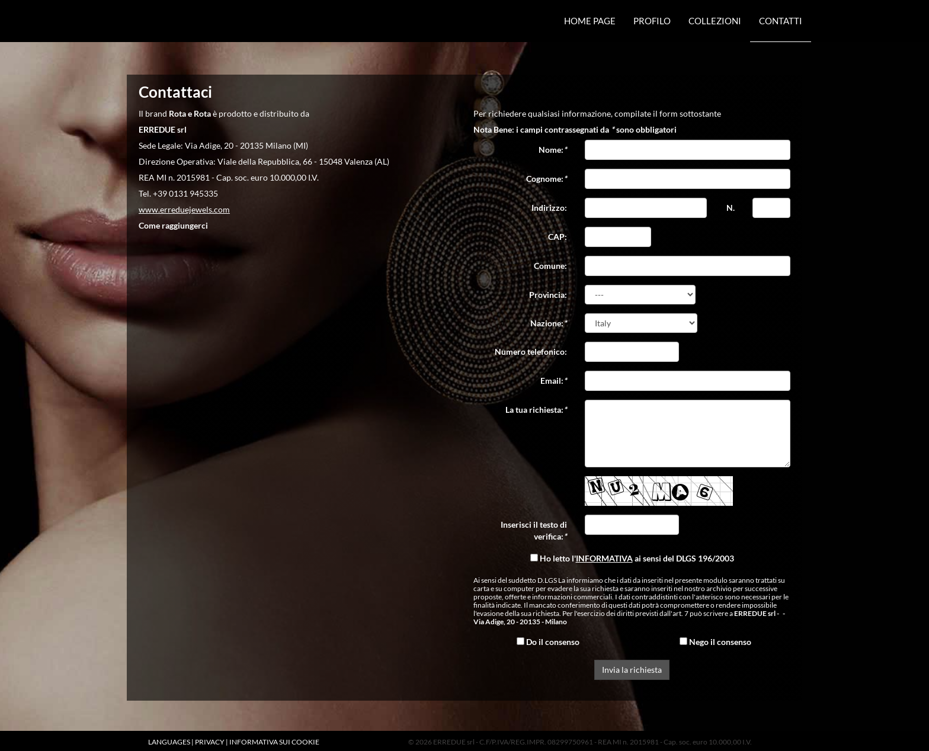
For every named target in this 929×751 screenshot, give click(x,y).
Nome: (553, 150)
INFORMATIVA (604, 558)
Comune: (550, 266)
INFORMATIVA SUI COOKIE (274, 741)
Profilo (652, 20)
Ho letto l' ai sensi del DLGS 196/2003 (632, 558)
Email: (553, 381)
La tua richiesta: (536, 410)
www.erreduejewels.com (184, 209)
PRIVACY (210, 741)
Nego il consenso (715, 642)
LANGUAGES (169, 741)
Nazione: (548, 323)
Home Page (590, 20)
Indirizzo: (549, 208)
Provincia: (548, 295)
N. (730, 208)
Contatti (780, 20)
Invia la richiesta (632, 670)
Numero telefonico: (531, 351)
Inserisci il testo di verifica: (534, 530)
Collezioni (714, 20)
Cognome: (546, 179)
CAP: (557, 237)
